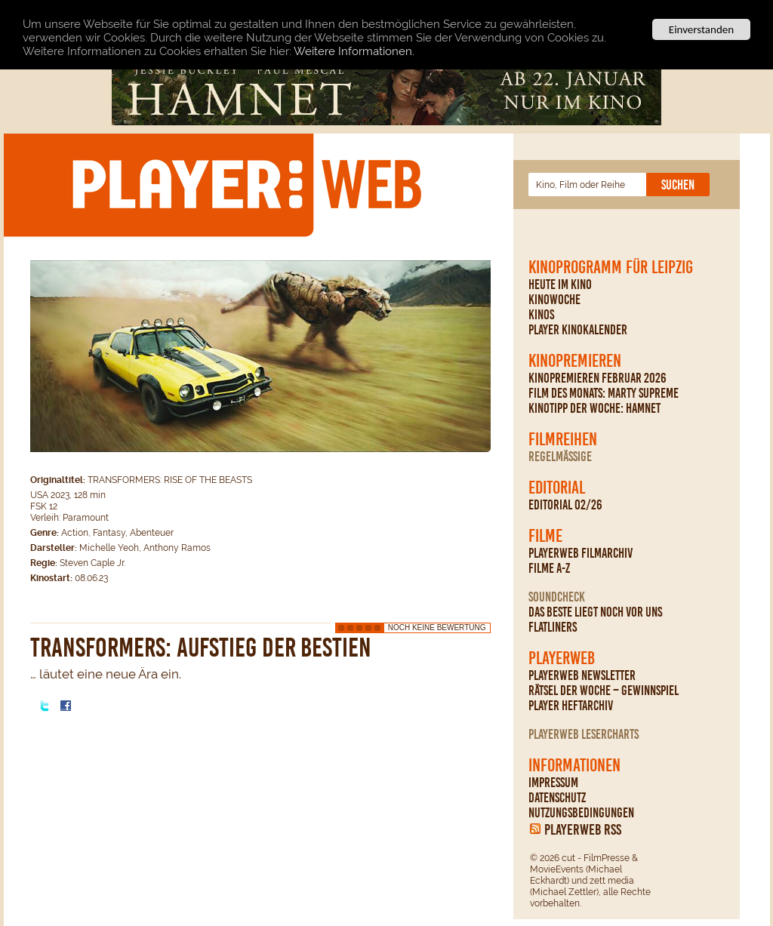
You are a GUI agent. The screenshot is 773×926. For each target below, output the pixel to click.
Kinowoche (554, 299)
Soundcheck (556, 597)
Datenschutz (557, 797)
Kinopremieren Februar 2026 (597, 378)
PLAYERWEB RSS (582, 829)
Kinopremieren (574, 361)
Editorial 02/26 (565, 505)
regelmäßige (560, 456)
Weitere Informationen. (354, 50)
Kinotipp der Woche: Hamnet (594, 408)
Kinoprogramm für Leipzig (610, 267)
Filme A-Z (549, 568)
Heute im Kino (560, 284)
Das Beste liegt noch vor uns (595, 612)
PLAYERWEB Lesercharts (583, 734)
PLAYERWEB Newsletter (582, 675)
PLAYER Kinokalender (577, 330)
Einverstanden (701, 29)
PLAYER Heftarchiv (570, 705)
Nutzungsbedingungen (581, 813)
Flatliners (552, 627)
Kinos (541, 314)
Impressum (553, 782)
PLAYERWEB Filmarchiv (580, 553)
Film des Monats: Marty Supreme (603, 393)
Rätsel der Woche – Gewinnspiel (603, 690)
